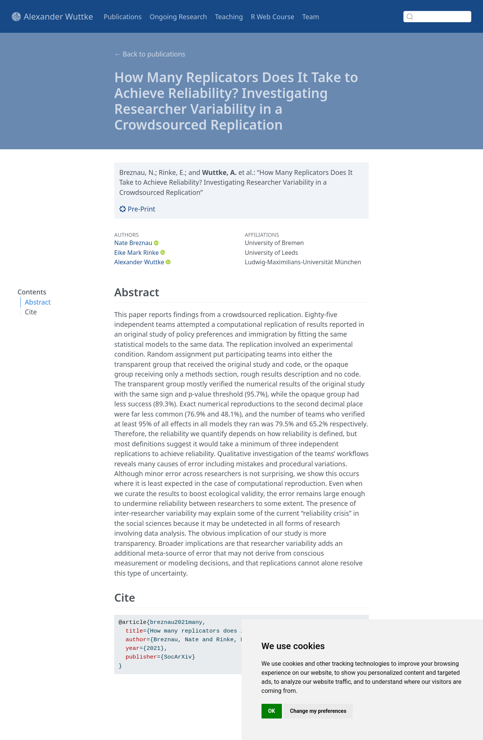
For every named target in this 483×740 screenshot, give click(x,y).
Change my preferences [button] (318, 711)
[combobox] (437, 16)
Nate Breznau (133, 243)
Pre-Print (137, 208)
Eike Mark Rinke (136, 252)
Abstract (38, 301)
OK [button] (271, 711)
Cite (31, 311)
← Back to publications (149, 53)
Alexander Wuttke (139, 262)
